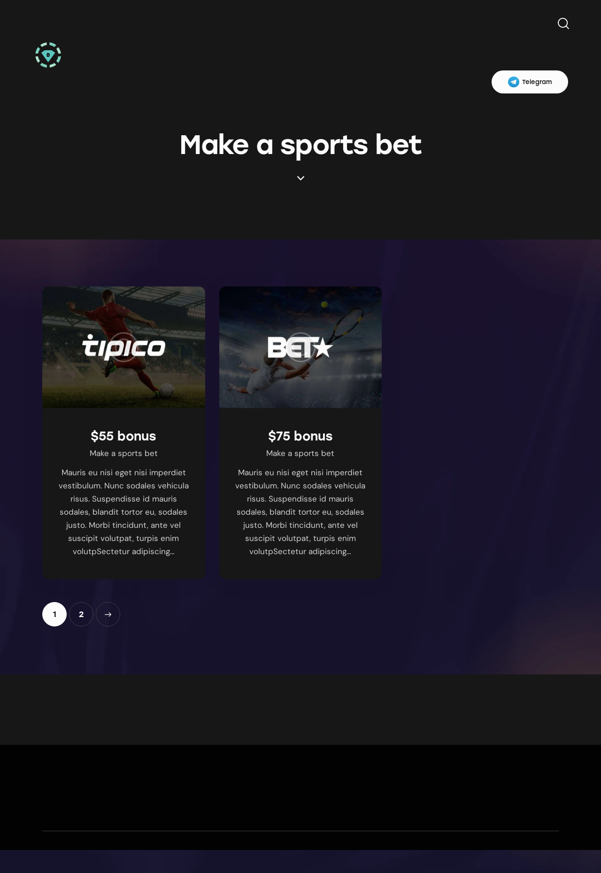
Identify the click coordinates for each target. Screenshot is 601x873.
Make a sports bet (124, 453)
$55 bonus (123, 436)
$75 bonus (300, 436)
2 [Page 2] (86, 610)
